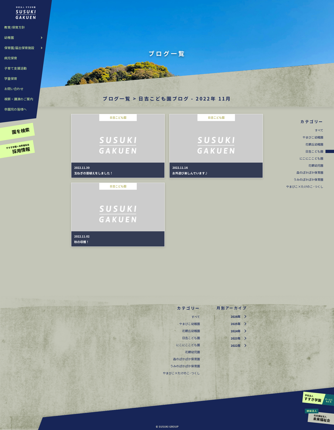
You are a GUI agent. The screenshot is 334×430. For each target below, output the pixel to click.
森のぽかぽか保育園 (310, 172)
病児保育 (10, 58)
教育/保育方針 (14, 27)
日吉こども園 (314, 151)
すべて (319, 130)
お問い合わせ (13, 88)
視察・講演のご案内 (18, 99)
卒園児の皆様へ (15, 109)
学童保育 (10, 78)
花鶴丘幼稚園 (314, 144)
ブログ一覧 (117, 98)
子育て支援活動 (15, 68)
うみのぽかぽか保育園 (308, 179)
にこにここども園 (311, 158)
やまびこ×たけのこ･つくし (304, 186)
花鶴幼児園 (315, 165)
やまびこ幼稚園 (312, 137)
